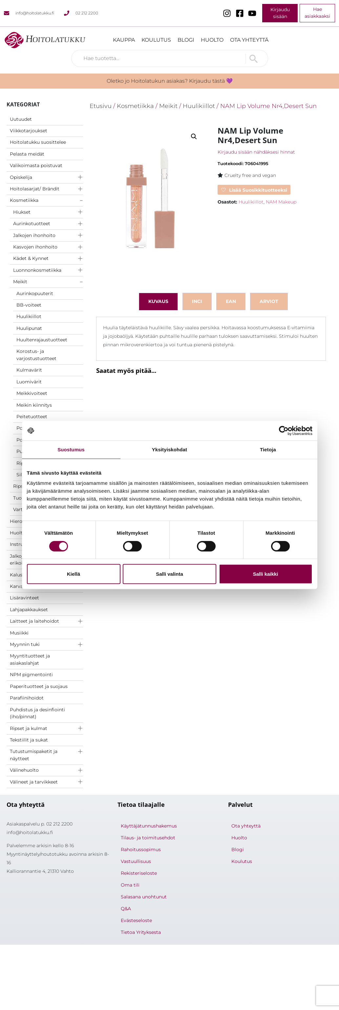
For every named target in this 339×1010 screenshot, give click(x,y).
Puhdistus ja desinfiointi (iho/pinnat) (37, 713)
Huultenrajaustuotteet (41, 340)
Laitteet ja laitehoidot (34, 621)
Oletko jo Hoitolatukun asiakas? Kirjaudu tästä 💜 (170, 81)
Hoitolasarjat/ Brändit (34, 189)
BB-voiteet (28, 305)
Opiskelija (21, 177)
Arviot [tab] (269, 301)
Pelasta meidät (27, 154)
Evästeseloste (136, 920)
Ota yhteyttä (249, 40)
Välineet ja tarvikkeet (34, 782)
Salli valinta (169, 574)
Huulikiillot (28, 316)
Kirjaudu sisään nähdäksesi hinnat (256, 152)
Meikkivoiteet (31, 393)
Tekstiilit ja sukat (29, 740)
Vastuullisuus (136, 861)
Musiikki (19, 633)
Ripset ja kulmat (28, 728)
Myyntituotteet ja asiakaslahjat (30, 659)
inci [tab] (197, 301)
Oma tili (130, 885)
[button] (194, 136)
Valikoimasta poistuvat (36, 165)
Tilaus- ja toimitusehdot (148, 838)
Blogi (186, 40)
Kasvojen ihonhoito (35, 247)
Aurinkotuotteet (31, 223)
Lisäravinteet (24, 598)
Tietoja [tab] (268, 449)
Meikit (20, 282)
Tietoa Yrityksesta (141, 932)
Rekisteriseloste (139, 873)
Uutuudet (21, 119)
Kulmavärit (29, 370)
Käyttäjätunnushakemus (149, 826)
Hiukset (22, 212)
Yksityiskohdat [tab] (169, 449)
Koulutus (156, 40)
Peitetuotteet (31, 416)
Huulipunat (29, 328)
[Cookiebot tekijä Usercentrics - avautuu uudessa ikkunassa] (283, 431)
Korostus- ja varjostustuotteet (36, 354)
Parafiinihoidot (27, 698)
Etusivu (101, 105)
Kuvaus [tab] (158, 301)
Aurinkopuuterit (34, 293)
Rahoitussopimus (141, 849)
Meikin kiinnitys (34, 405)
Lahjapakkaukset (29, 609)
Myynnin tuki (25, 644)
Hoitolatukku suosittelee (38, 142)
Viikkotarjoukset (28, 131)
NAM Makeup (281, 201)
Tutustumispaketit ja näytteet (33, 755)
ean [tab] (231, 301)
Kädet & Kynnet (31, 258)
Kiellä (73, 574)
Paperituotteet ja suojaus (39, 686)
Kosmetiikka (24, 200)
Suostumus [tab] (71, 449)
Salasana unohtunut (144, 897)
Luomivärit (29, 382)
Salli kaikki (265, 574)
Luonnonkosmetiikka (37, 270)
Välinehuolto (24, 770)
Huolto (212, 40)
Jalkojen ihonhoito (34, 235)
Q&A (126, 909)
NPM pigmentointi (31, 674)
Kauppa (124, 40)
